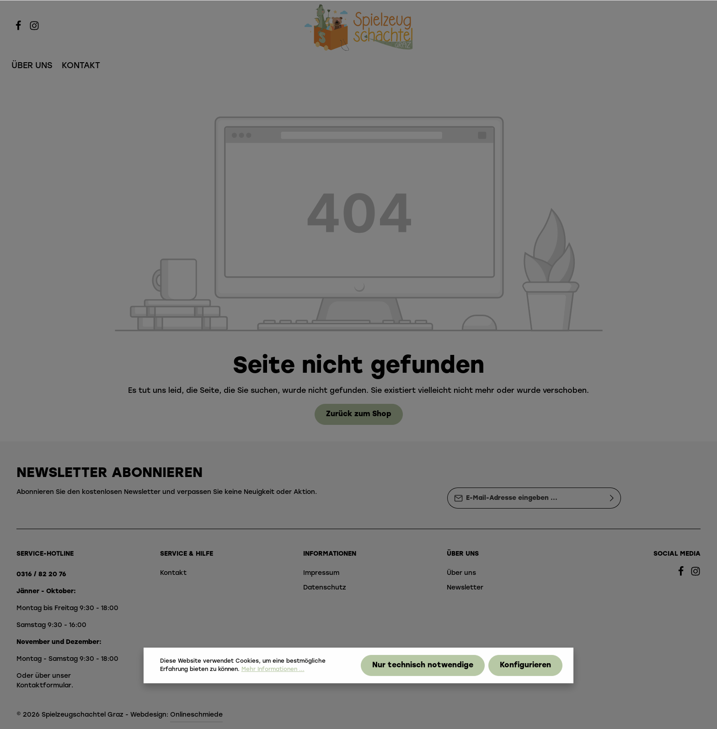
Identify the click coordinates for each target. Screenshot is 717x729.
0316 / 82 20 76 (41, 574)
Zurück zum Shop (358, 414)
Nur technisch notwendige (422, 674)
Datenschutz (324, 587)
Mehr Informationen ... (273, 678)
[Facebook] (19, 28)
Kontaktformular (43, 685)
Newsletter (465, 587)
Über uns (461, 573)
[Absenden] (612, 498)
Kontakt (173, 573)
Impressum (321, 573)
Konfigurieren (525, 674)
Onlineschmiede (196, 715)
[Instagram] (34, 28)
